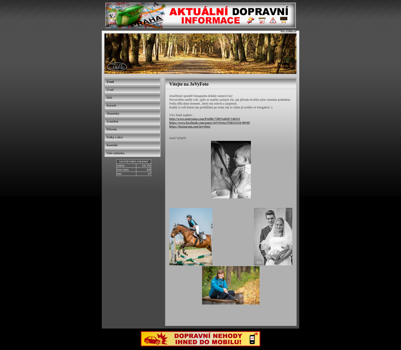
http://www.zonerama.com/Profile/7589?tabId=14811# (204, 119)
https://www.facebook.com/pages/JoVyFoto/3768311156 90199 (209, 123)
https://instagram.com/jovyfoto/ (190, 126)
